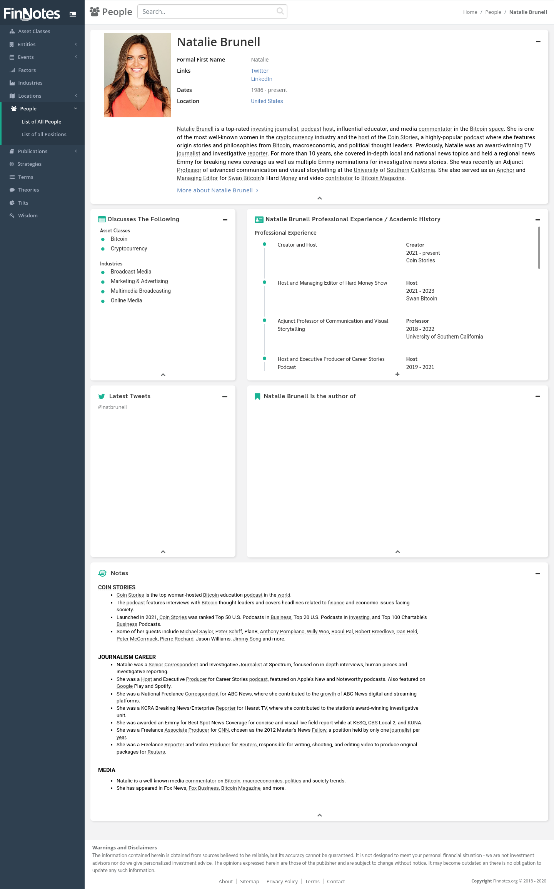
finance (336, 602)
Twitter (260, 70)
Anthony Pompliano (282, 631)
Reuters (248, 744)
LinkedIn (261, 78)
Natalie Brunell (195, 129)
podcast (311, 129)
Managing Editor (197, 178)
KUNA (414, 723)
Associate (176, 730)
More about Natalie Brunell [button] (215, 190)
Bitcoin (478, 129)
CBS (373, 723)
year (121, 737)
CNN (223, 730)
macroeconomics (262, 781)
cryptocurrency (294, 137)
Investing (359, 617)
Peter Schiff (228, 631)
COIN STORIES (116, 587)
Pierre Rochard (177, 639)
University (366, 170)
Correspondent (202, 694)
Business (281, 617)
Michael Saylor (196, 631)
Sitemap (249, 881)
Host (411, 282)
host (328, 129)
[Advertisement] (490, 695)
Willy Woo (318, 631)
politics (293, 781)
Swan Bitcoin (245, 178)
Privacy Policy (282, 881)
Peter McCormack (137, 639)
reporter (257, 153)
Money (288, 178)
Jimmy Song (247, 639)
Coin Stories (403, 137)
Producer (196, 679)
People (493, 11)
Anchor (505, 170)
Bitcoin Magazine (382, 178)
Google (125, 686)
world (284, 595)
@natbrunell (112, 407)
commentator (435, 129)
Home (470, 11)
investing (262, 129)
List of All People (41, 121)
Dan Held (407, 631)
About (226, 881)
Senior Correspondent (173, 664)
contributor (339, 178)
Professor (189, 170)
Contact (336, 881)
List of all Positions (44, 134)
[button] (163, 219)
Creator (415, 244)
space (496, 129)
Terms (312, 881)
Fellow (319, 730)
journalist (287, 129)
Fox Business (204, 788)
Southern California (411, 170)
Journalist (250, 664)
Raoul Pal (342, 631)
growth (328, 694)
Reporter (225, 708)
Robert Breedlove (374, 631)
